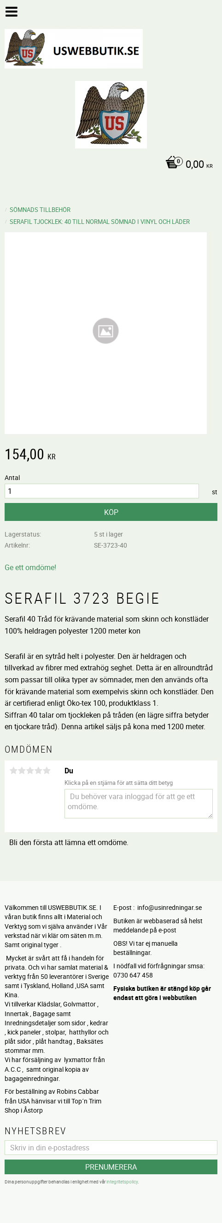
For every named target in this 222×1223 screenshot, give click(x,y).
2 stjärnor (22, 770)
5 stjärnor (46, 770)
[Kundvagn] (109, 165)
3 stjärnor (30, 770)
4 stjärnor (38, 770)
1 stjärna (13, 770)
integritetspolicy (122, 1181)
